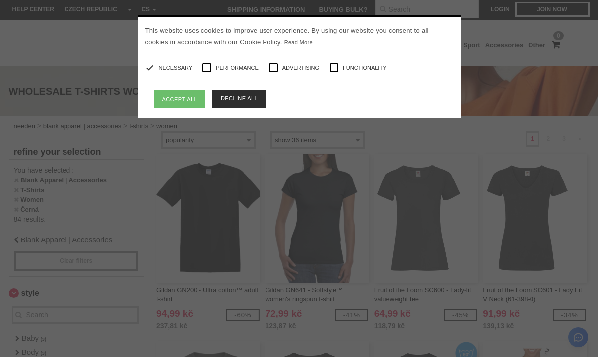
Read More (298, 42)
